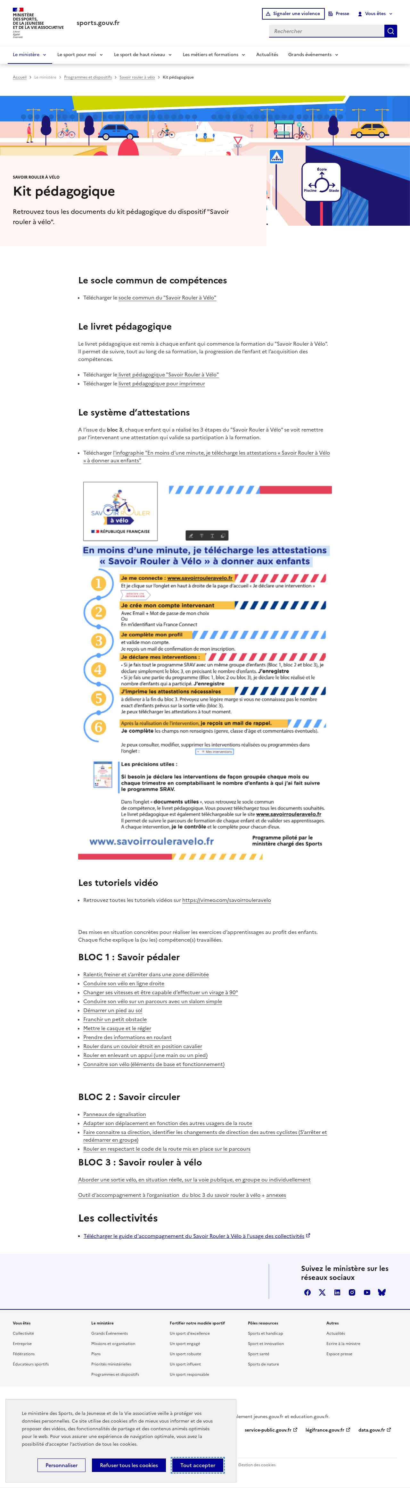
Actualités (267, 54)
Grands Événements (109, 1333)
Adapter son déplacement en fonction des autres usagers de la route (167, 1123)
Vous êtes (372, 14)
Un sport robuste (185, 1354)
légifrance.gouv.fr (325, 1430)
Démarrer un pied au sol (112, 1010)
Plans (96, 1354)
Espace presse (339, 1354)
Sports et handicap (265, 1333)
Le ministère (26, 54)
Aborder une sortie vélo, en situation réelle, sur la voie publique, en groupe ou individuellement (194, 1179)
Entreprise (22, 1344)
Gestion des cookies (256, 1465)
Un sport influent (185, 1364)
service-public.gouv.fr (268, 1430)
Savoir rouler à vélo (137, 77)
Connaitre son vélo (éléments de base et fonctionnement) (154, 1064)
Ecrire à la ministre (343, 1344)
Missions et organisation (113, 1344)
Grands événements (310, 54)
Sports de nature (263, 1364)
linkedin (337, 1292)
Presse (342, 13)
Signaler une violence (296, 13)
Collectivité (23, 1333)
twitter (322, 1292)
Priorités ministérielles (111, 1364)
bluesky (381, 1292)
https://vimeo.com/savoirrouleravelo (226, 900)
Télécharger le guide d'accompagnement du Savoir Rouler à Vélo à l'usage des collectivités (194, 1236)
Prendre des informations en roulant (127, 1037)
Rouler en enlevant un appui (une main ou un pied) (145, 1055)
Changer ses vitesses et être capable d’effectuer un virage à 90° (160, 992)
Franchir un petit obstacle (115, 1019)
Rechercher (390, 31)
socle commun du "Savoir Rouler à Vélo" (167, 297)
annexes (276, 1195)
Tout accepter (197, 1465)
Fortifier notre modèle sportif (197, 1323)
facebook (307, 1292)
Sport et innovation (266, 1344)
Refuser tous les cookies (129, 1465)
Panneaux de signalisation (114, 1114)
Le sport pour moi (76, 54)
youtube (367, 1292)
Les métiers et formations (210, 54)
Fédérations (24, 1354)
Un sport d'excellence (190, 1333)
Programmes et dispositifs (88, 77)
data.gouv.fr (371, 1430)
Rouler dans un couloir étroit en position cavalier (142, 1046)
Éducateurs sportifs (31, 1364)
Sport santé (258, 1354)
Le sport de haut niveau (139, 54)
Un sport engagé (185, 1344)
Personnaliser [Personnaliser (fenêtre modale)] (61, 1465)
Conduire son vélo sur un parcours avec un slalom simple (152, 1001)
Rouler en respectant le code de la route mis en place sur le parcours (166, 1149)
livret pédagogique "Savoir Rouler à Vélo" (169, 374)
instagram (352, 1292)
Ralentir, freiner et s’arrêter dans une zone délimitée (146, 974)
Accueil (20, 77)
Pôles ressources (263, 1323)
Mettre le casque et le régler (117, 1028)
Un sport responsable (189, 1374)
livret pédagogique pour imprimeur (162, 383)
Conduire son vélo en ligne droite (123, 983)
